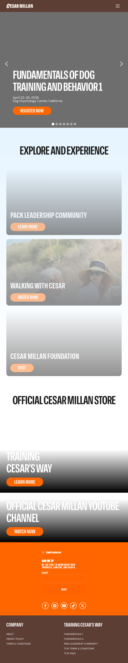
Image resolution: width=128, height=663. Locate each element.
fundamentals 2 (74, 638)
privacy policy (15, 638)
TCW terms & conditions (79, 648)
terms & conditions (18, 643)
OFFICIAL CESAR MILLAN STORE (64, 399)
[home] (59, 5)
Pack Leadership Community (81, 643)
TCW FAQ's (70, 653)
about (10, 634)
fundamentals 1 (73, 634)
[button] (118, 6)
